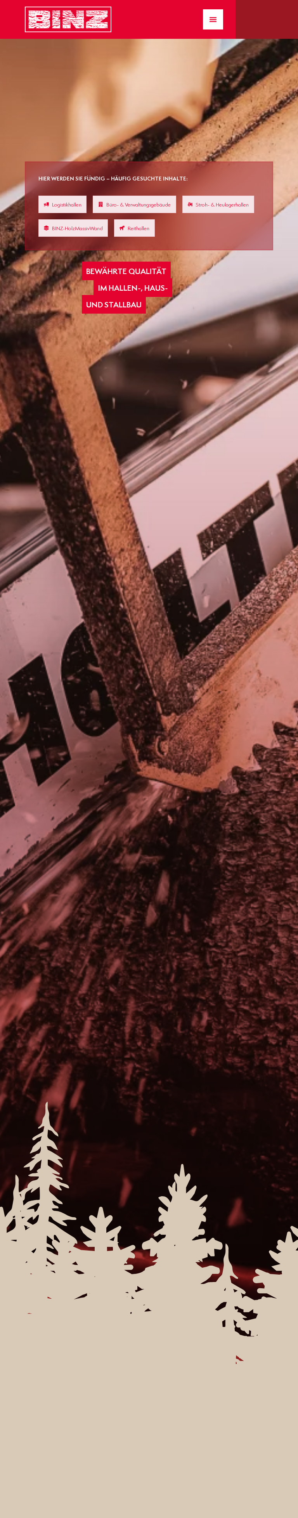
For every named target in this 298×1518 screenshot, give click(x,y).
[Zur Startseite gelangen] (68, 19)
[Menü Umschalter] (213, 19)
